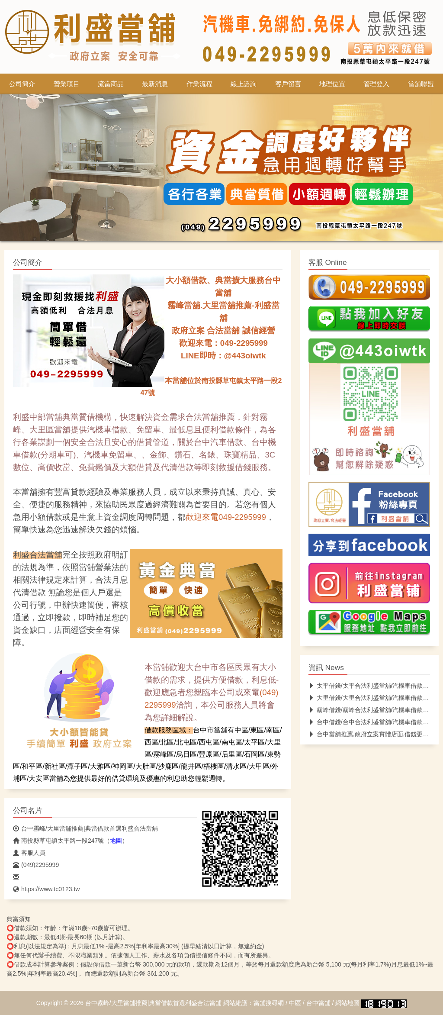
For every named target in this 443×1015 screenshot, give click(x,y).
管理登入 (376, 84)
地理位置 (332, 84)
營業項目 (67, 84)
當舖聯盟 (421, 84)
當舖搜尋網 (269, 1002)
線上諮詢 (244, 84)
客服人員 (29, 852)
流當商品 (111, 84)
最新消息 (155, 84)
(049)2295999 (36, 864)
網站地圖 (347, 1002)
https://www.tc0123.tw (46, 889)
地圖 (116, 840)
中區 (295, 1002)
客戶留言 (288, 84)
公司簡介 (22, 84)
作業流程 (199, 84)
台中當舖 (318, 1002)
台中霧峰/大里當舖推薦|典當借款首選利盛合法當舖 (85, 828)
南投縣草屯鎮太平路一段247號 (58, 840)
